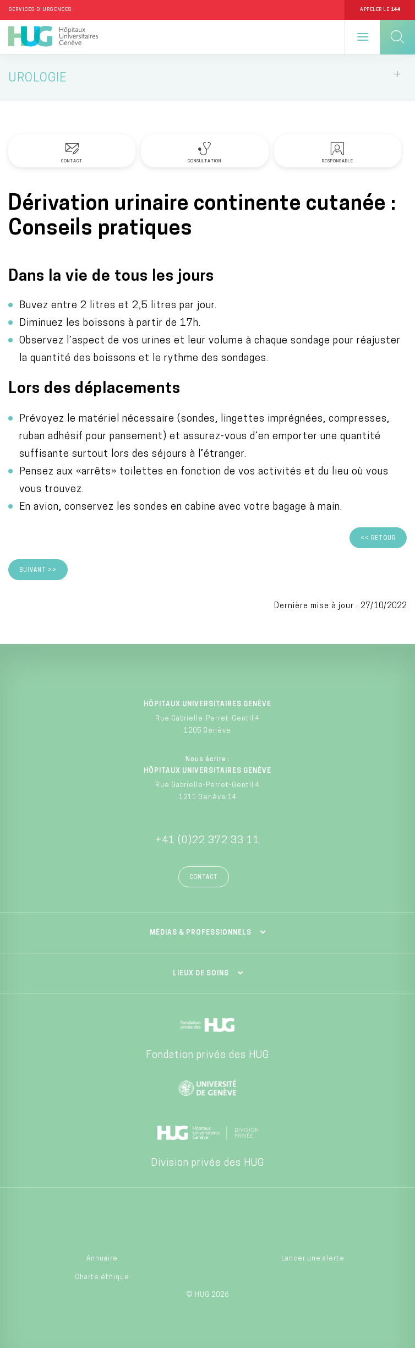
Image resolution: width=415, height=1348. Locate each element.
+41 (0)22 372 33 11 (207, 841)
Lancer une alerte (313, 1259)
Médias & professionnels (201, 933)
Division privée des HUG (207, 1163)
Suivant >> (38, 570)
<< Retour (378, 539)
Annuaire (102, 1259)
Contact (203, 878)
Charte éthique (102, 1277)
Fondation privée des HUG (207, 1055)
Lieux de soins (201, 973)
